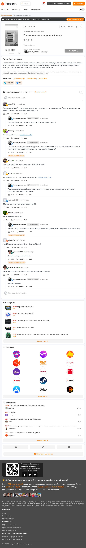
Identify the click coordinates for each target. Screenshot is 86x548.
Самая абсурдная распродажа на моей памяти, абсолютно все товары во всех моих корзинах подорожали (41, 426)
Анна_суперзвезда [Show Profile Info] (19, 118)
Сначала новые (41, 92)
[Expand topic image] (19, 53)
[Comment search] (81, 92)
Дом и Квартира (19, 78)
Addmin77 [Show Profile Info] (11, 104)
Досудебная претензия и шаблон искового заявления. (25, 405)
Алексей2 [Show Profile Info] (11, 240)
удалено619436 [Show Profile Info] (18, 252)
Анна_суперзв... (35, 52)
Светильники (42, 78)
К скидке (73, 51)
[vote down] (26, 27)
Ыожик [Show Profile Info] (10, 212)
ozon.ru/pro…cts (45, 177)
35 (62, 27)
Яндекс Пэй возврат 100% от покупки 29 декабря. (22, 432)
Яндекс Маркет (29, 45)
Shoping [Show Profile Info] (11, 131)
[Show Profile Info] (5, 104)
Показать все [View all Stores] (43, 396)
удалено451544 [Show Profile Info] (13, 200)
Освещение (31, 78)
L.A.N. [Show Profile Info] (10, 173)
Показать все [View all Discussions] (42, 440)
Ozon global (10, 412)
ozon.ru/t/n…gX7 (26, 135)
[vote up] (34, 27)
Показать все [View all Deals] (42, 341)
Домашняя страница (6, 15)
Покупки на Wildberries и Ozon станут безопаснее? (23, 419)
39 (70, 27)
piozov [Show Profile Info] (10, 160)
